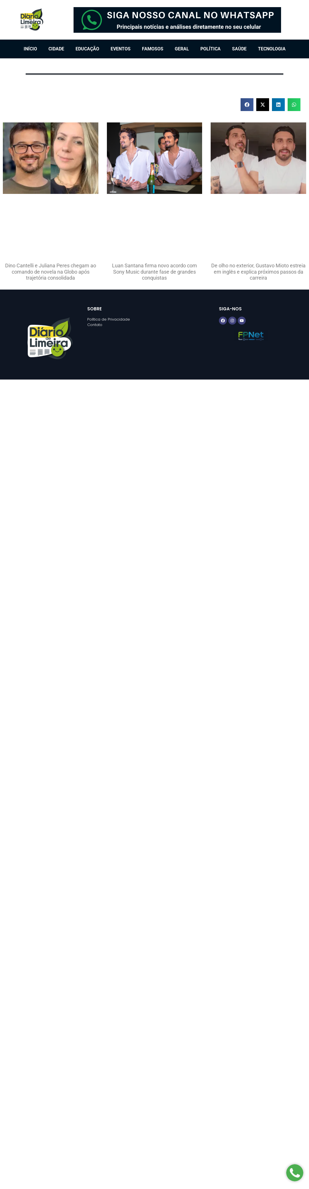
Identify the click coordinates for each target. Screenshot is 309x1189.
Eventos (121, 49)
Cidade (56, 49)
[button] (247, 104)
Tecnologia (272, 49)
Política (210, 49)
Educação (87, 49)
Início (30, 49)
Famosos (152, 49)
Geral (182, 49)
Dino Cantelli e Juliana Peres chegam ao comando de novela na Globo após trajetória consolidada (50, 272)
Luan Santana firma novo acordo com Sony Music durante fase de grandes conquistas (154, 272)
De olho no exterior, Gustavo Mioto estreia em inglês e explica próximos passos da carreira (258, 272)
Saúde (239, 49)
